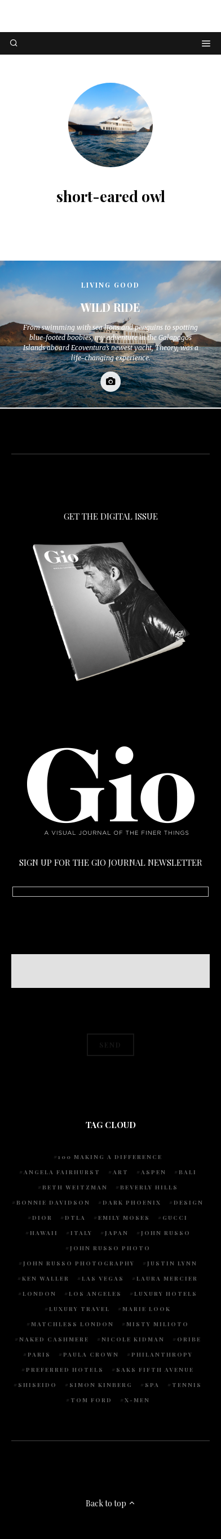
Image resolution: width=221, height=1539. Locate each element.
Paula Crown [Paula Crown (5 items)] (91, 1354)
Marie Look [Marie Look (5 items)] (146, 1309)
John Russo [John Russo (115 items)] (166, 1233)
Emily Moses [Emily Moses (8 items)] (124, 1218)
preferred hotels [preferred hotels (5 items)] (65, 1370)
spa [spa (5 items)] (152, 1385)
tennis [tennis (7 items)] (187, 1385)
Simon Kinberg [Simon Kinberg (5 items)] (100, 1385)
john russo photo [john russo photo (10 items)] (110, 1248)
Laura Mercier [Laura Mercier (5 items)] (167, 1278)
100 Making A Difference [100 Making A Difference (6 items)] (110, 1157)
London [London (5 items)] (39, 1294)
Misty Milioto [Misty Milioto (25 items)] (157, 1324)
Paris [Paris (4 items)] (39, 1354)
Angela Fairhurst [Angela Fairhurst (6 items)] (62, 1172)
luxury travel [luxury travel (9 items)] (79, 1309)
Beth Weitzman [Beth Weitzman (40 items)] (75, 1187)
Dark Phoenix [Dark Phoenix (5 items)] (132, 1202)
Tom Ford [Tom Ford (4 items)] (91, 1400)
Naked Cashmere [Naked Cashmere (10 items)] (54, 1339)
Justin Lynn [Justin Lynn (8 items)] (172, 1263)
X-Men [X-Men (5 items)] (137, 1400)
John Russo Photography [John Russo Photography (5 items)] (79, 1263)
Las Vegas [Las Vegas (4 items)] (103, 1278)
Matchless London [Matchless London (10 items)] (72, 1324)
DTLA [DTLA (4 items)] (75, 1218)
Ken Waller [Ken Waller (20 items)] (45, 1278)
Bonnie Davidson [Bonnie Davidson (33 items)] (53, 1202)
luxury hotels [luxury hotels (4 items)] (165, 1294)
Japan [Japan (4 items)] (117, 1233)
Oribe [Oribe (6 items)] (189, 1339)
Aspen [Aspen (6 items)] (153, 1172)
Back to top (111, 1503)
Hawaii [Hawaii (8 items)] (44, 1233)
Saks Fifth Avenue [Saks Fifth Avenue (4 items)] (155, 1370)
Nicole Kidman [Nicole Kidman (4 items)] (133, 1339)
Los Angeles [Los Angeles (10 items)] (95, 1294)
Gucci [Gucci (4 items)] (175, 1218)
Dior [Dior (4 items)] (42, 1218)
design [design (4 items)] (189, 1202)
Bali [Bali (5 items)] (188, 1172)
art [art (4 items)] (121, 1172)
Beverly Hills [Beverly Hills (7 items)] (149, 1187)
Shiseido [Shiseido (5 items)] (37, 1385)
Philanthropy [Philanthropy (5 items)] (162, 1354)
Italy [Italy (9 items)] (81, 1233)
